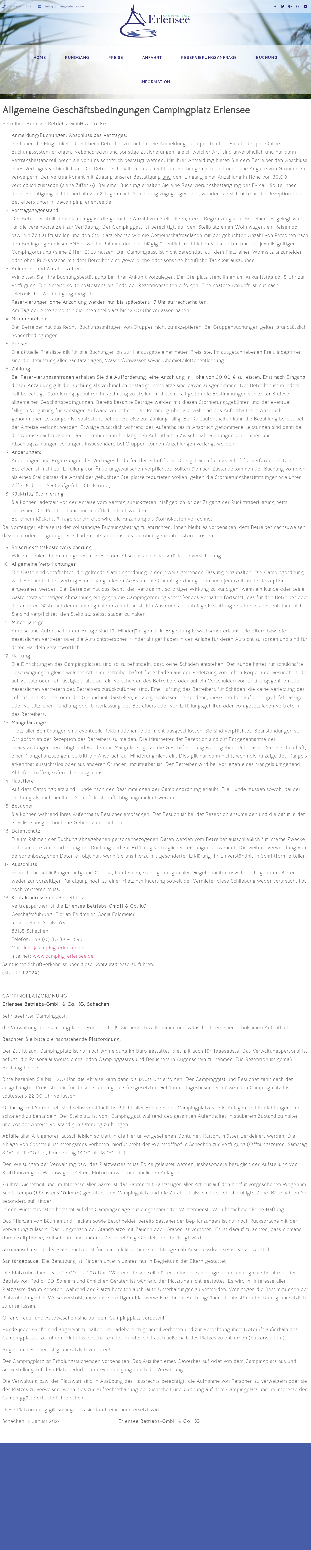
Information (155, 82)
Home (40, 57)
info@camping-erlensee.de (54, 948)
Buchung (266, 57)
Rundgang (77, 57)
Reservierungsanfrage (209, 57)
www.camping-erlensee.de (63, 956)
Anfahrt (152, 57)
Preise (115, 57)
